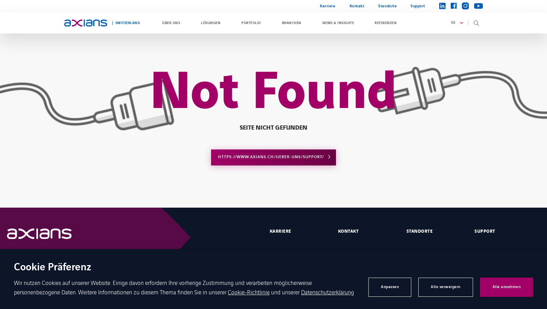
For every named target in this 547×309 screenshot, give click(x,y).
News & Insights (338, 23)
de (453, 22)
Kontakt (357, 6)
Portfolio (251, 23)
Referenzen (386, 23)
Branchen (291, 23)
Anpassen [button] (390, 286)
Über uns (171, 23)
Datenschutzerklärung (327, 292)
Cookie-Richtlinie (249, 292)
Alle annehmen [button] (507, 286)
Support (418, 6)
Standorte (387, 6)
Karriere (327, 6)
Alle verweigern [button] (445, 286)
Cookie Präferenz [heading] (52, 267)
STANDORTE (419, 231)
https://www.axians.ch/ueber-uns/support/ (271, 157)
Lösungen (210, 23)
